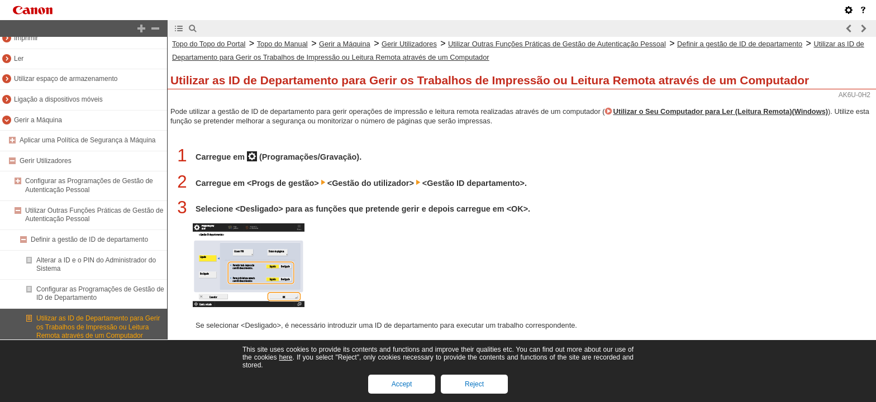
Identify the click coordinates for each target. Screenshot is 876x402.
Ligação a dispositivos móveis (58, 99)
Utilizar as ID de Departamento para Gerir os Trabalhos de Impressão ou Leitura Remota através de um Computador (98, 326)
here (285, 357)
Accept (402, 384)
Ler (18, 59)
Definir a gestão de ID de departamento (89, 239)
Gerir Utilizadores (46, 161)
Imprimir (26, 38)
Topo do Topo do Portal (208, 44)
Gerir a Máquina (38, 120)
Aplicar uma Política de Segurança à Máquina (87, 140)
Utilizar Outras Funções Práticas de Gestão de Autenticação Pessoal (557, 44)
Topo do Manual (282, 44)
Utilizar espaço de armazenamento (65, 79)
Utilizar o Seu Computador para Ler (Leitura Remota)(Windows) (720, 111)
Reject (474, 384)
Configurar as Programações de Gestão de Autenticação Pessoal (89, 185)
